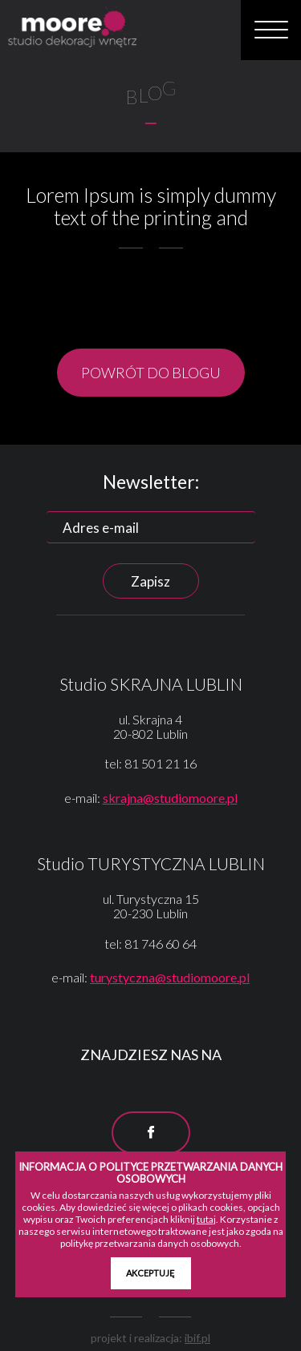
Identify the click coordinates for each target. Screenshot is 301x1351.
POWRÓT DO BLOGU (151, 372)
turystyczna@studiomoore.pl (170, 977)
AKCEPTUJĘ (150, 1273)
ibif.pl (197, 1338)
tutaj (206, 1219)
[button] (271, 30)
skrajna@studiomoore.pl (170, 797)
